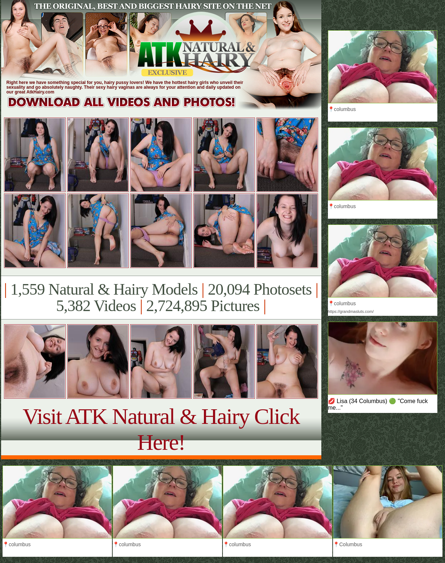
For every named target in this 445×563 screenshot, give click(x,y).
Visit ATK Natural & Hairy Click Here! (161, 429)
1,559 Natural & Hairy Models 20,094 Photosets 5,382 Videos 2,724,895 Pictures (161, 297)
